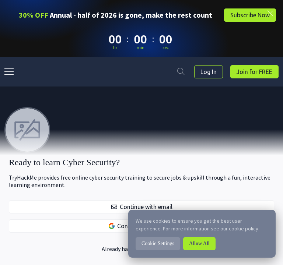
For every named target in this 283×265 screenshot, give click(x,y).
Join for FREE (254, 71)
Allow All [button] (199, 243)
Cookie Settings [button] (158, 243)
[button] (141, 206)
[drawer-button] (9, 71)
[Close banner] (270, 13)
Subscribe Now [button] (250, 15)
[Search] (181, 72)
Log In (208, 71)
